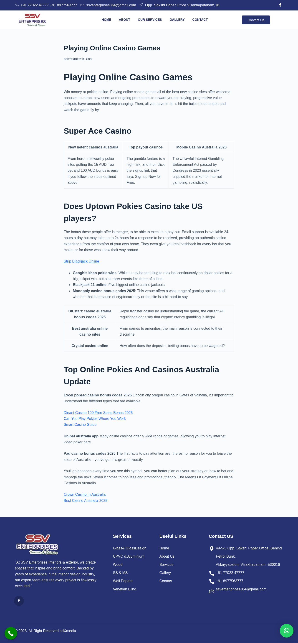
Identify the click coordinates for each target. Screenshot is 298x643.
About (124, 19)
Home (106, 19)
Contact (200, 19)
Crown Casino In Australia (85, 494)
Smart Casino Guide (80, 424)
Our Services (150, 19)
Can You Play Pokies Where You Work (95, 419)
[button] (286, 631)
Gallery (176, 19)
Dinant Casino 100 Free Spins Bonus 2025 (98, 413)
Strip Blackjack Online (81, 261)
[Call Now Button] (11, 633)
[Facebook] (280, 5)
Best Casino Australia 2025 (85, 501)
